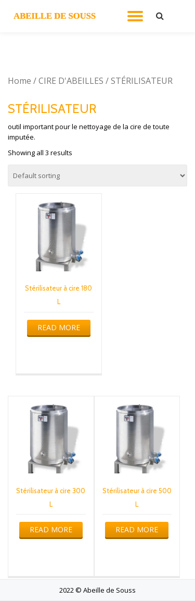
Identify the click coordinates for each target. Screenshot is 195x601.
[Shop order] (97, 175)
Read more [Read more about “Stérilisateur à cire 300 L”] (51, 529)
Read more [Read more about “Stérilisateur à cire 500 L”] (136, 529)
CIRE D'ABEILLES (70, 80)
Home (19, 80)
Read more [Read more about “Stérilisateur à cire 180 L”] (58, 327)
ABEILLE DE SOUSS (55, 16)
